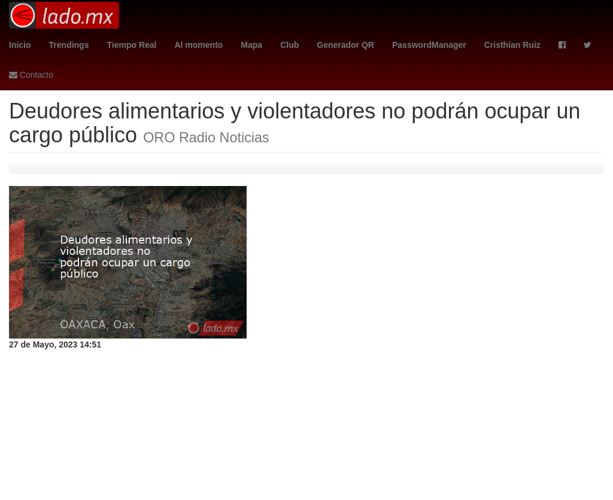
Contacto (31, 75)
